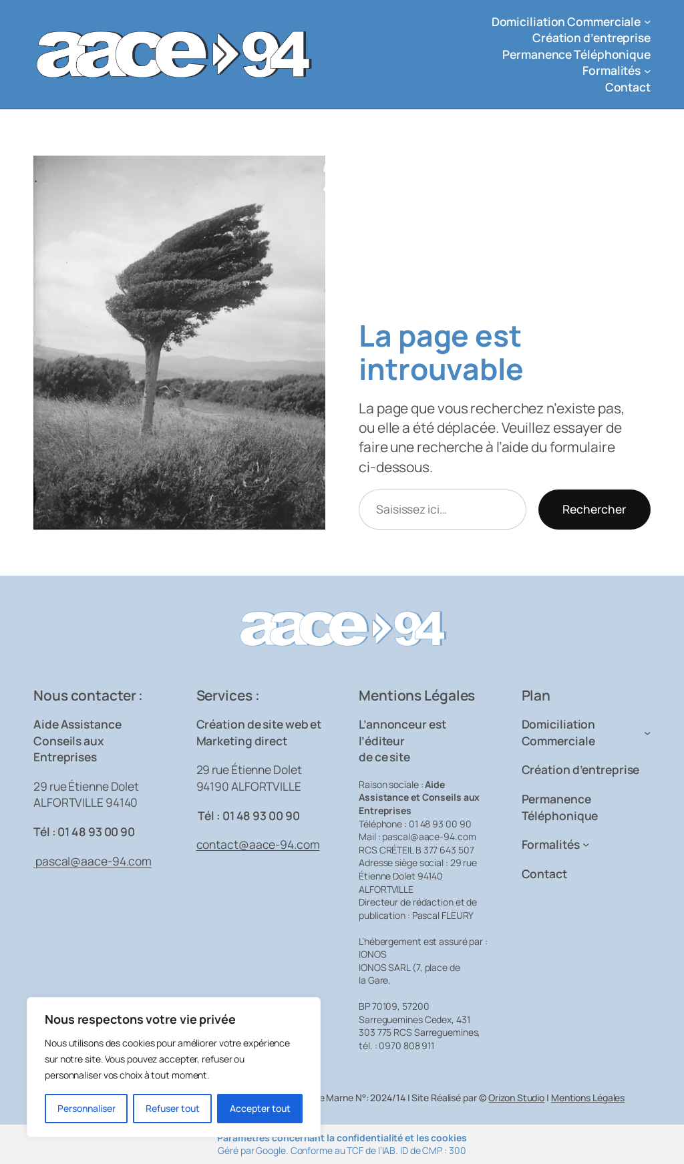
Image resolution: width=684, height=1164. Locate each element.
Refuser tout (173, 1108)
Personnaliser (86, 1108)
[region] (174, 1067)
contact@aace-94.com (258, 844)
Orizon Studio (516, 1097)
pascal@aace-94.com (92, 861)
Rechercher (594, 509)
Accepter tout (260, 1108)
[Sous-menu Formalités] (647, 70)
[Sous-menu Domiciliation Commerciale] (647, 21)
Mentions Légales (588, 1097)
